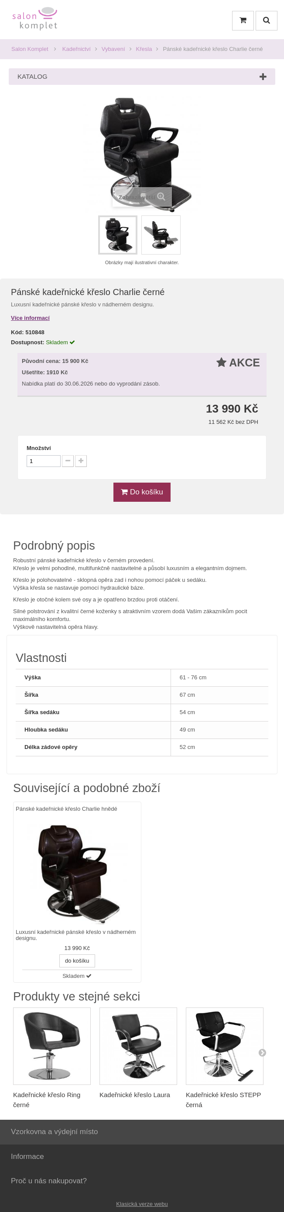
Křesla (144, 49)
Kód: (17, 332)
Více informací (30, 318)
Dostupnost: (27, 342)
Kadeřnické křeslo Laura (134, 1094)
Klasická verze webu (142, 1204)
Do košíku (142, 492)
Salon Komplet (29, 49)
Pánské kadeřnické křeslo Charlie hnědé (66, 809)
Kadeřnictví (76, 49)
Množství (39, 448)
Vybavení (113, 49)
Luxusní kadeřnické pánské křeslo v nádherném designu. (76, 935)
